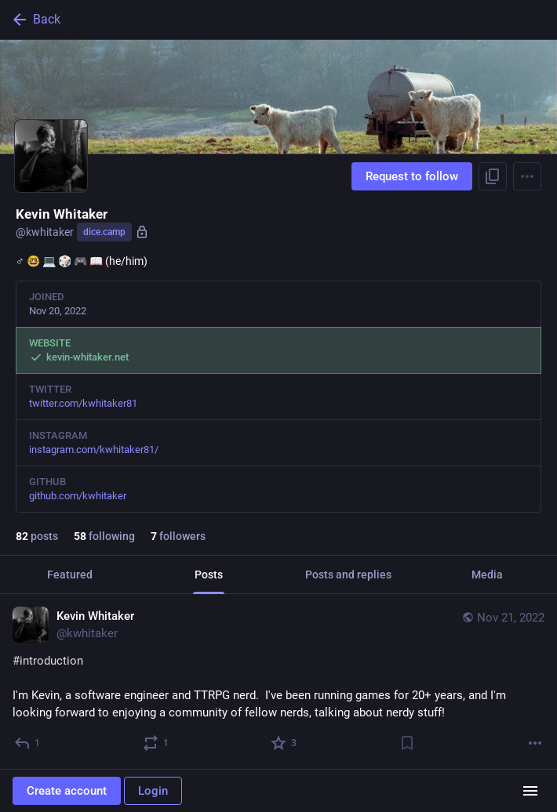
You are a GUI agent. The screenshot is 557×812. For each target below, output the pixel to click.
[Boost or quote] (156, 743)
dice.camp (104, 232)
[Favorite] (284, 743)
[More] (535, 743)
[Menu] (527, 176)
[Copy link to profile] (493, 176)
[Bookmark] (407, 743)
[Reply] (28, 743)
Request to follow (412, 176)
